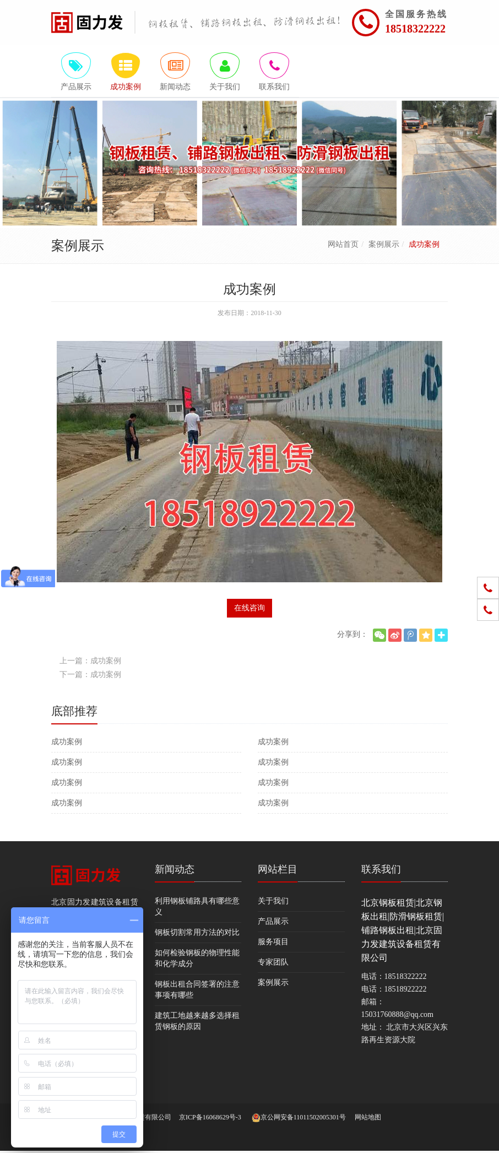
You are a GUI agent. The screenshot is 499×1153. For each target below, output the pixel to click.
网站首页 (343, 246)
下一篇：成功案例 (90, 676)
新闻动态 (174, 870)
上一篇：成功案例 (90, 662)
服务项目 (273, 943)
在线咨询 (249, 609)
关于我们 (273, 902)
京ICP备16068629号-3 (210, 1119)
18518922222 (405, 991)
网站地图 (368, 1119)
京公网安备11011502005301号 (299, 1120)
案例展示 (383, 246)
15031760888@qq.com (397, 1016)
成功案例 (66, 743)
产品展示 (273, 923)
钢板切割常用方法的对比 (197, 934)
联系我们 (381, 870)
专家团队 (273, 964)
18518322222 (415, 29)
